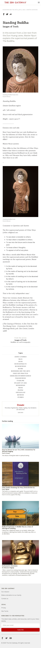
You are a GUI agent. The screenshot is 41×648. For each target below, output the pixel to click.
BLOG (20, 359)
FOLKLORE (20, 380)
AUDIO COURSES (20, 357)
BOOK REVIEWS (20, 366)
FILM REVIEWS (20, 378)
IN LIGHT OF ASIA (20, 383)
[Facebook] (2, 638)
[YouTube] (11, 638)
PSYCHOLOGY (20, 392)
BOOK (20, 361)
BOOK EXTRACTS (20, 364)
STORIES (21, 397)
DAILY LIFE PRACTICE (20, 373)
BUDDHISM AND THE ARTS (20, 371)
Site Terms (4, 611)
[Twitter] (6, 638)
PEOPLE (20, 390)
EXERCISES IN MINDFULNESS (20, 376)
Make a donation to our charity (11, 595)
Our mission (5, 592)
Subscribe (20, 630)
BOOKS (20, 368)
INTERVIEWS (20, 385)
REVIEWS (20, 395)
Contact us (4, 598)
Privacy (3, 608)
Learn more (20, 412)
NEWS (20, 388)
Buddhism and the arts (10, 9)
